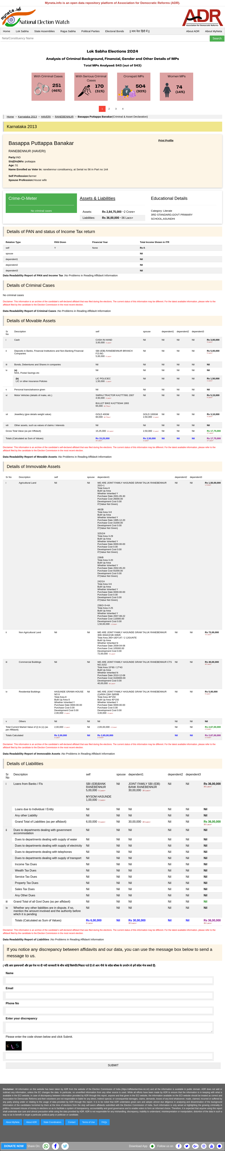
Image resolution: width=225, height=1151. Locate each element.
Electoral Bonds (114, 31)
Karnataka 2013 (27, 116)
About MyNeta (213, 31)
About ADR (192, 31)
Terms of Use (88, 1122)
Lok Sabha (22, 31)
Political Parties (90, 31)
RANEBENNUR (64, 116)
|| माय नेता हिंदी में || (139, 31)
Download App (138, 1146)
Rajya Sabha (68, 31)
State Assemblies (44, 31)
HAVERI (46, 116)
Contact (71, 1122)
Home (6, 31)
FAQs (104, 1122)
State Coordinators (52, 1122)
